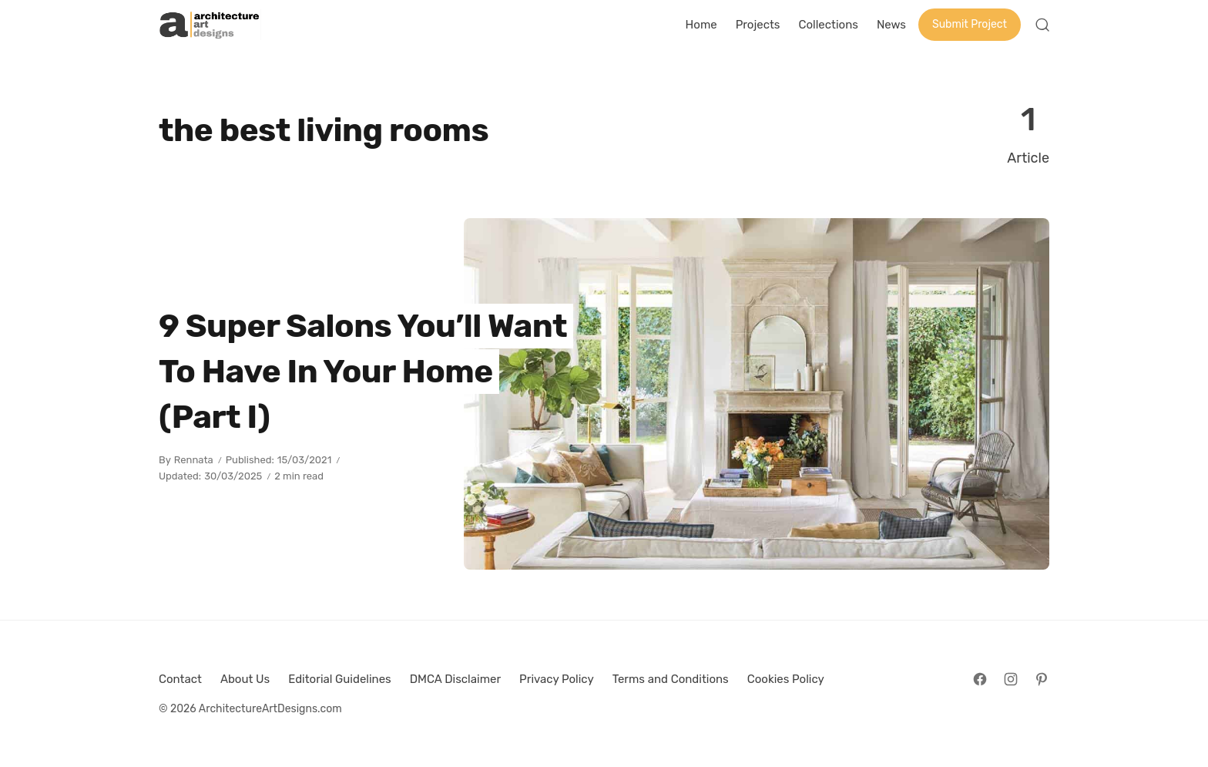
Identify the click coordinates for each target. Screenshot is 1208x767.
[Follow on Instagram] (1011, 679)
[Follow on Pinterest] (1041, 679)
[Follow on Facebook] (980, 679)
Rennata (193, 460)
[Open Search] (1042, 24)
